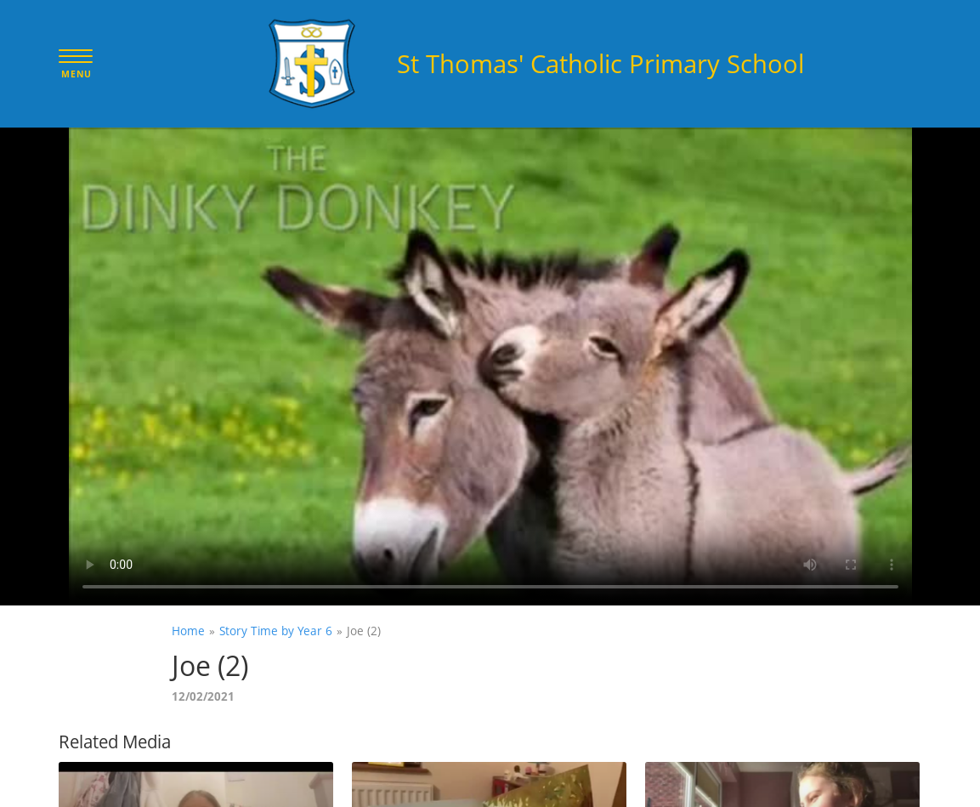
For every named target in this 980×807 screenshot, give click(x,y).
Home (188, 630)
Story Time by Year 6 (275, 630)
